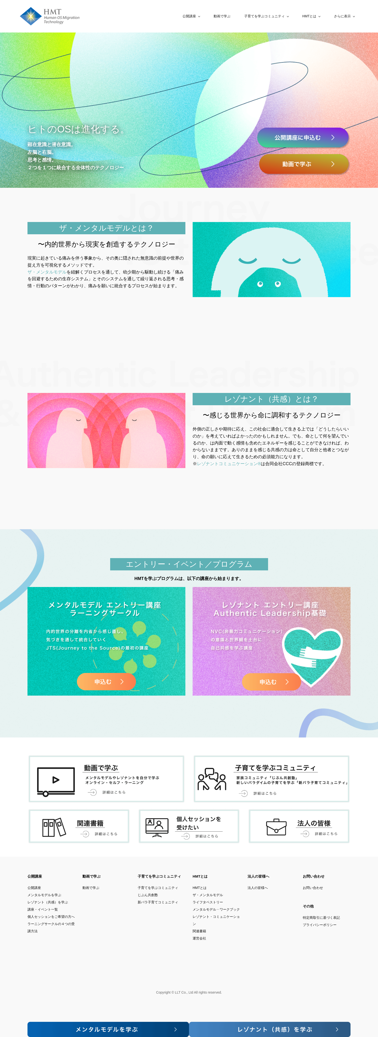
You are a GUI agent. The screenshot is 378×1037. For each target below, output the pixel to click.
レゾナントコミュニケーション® (229, 461)
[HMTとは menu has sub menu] (270, 15)
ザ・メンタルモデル (47, 270)
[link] (272, 223)
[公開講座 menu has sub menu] (149, 15)
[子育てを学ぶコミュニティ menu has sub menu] (225, 15)
